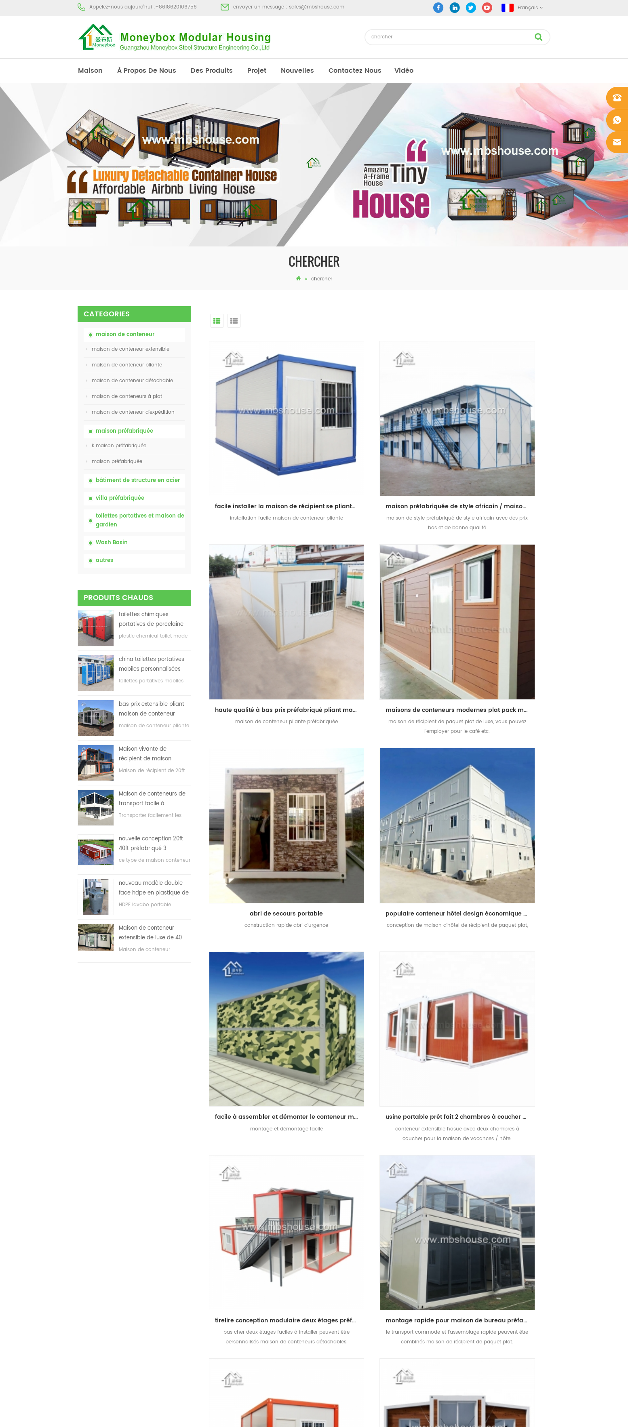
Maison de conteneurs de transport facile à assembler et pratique (152, 799)
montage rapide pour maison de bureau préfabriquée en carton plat (263, 908)
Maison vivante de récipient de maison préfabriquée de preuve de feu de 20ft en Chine (154, 754)
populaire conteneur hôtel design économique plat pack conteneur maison (500, 605)
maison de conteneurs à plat (124, 396)
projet (256, 70)
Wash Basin (112, 543)
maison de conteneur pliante (124, 365)
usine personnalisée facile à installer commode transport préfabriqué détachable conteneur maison (381, 908)
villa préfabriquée (120, 498)
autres (104, 560)
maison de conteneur (125, 334)
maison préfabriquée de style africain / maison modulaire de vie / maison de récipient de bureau (381, 454)
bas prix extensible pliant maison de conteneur (151, 709)
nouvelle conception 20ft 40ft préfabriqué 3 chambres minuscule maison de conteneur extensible (151, 844)
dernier (420, 966)
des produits (212, 70)
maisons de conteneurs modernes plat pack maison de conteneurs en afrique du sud (263, 605)
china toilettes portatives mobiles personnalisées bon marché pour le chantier (151, 664)
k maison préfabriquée (116, 446)
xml (82, 1265)
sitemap (87, 1250)
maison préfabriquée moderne (346, 1192)
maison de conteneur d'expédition (130, 412)
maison (90, 70)
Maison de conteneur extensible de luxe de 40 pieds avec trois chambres (154, 933)
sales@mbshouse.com (316, 7)
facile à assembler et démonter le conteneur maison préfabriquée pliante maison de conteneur (263, 757)
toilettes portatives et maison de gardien (140, 520)
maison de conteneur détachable (129, 381)
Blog (83, 1236)
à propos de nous (146, 70)
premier (340, 966)
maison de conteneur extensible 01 (351, 1294)
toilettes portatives (331, 1177)
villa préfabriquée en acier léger (347, 1265)
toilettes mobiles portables (341, 1236)
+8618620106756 (176, 7)
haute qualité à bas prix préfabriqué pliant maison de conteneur (500, 454)
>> (396, 966)
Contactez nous (355, 70)
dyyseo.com (439, 1414)
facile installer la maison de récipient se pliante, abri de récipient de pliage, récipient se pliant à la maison (263, 454)
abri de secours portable (378, 605)
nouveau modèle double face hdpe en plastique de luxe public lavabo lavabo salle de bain (154, 888)
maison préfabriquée (124, 431)
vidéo (403, 70)
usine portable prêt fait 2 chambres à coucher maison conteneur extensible (381, 757)
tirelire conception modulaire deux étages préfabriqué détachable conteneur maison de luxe (500, 757)
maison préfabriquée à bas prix (347, 1221)
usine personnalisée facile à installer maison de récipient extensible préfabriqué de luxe (500, 908)
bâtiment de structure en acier (138, 480)
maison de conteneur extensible (127, 349)
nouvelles (297, 70)
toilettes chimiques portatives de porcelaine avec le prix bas (151, 619)
